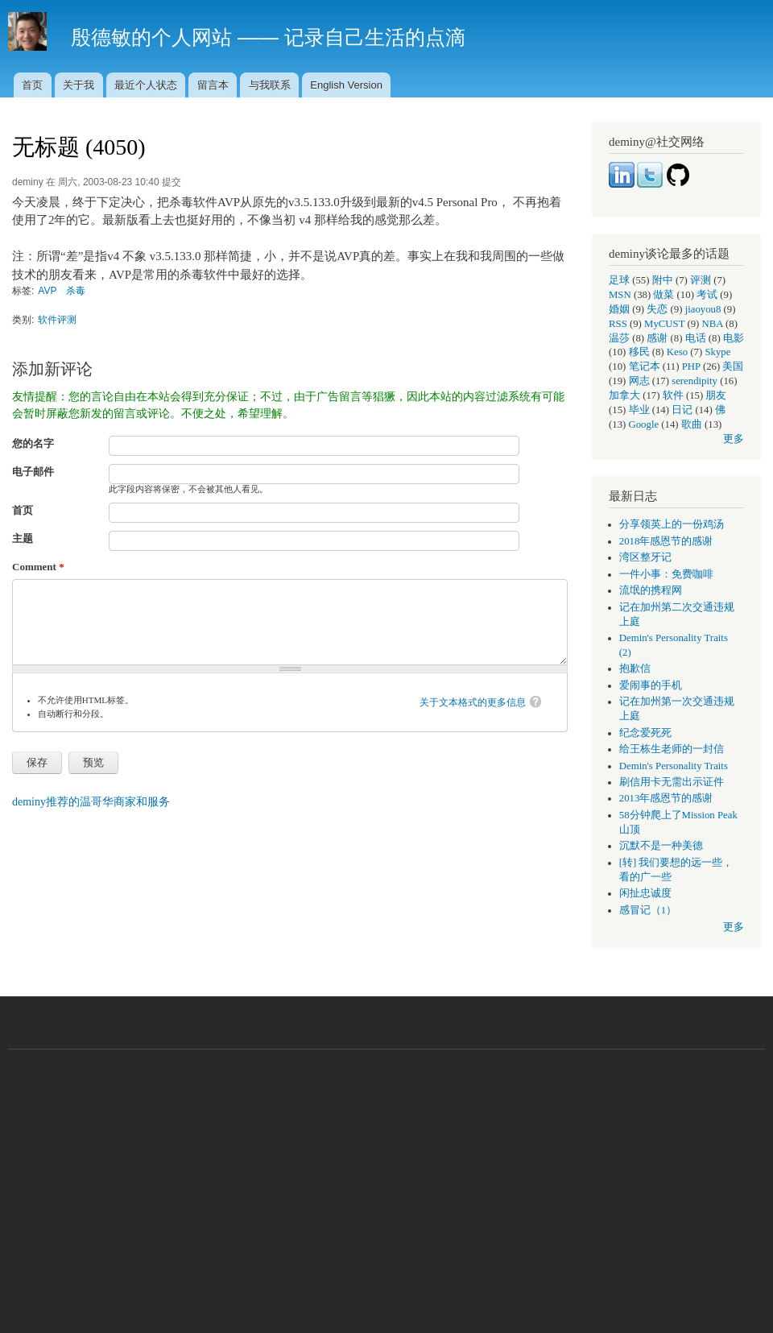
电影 (733, 338)
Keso (677, 352)
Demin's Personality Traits (673, 766)
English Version (346, 85)
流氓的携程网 (650, 590)
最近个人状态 (145, 85)
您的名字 (33, 443)
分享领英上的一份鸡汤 (671, 524)
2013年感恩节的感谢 (666, 798)
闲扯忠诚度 (645, 893)
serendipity (694, 381)
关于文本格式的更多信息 (473, 702)
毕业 (639, 410)
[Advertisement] (386, 1183)
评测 (700, 280)
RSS (618, 323)
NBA (712, 323)
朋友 (715, 395)
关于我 (78, 85)
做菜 (663, 294)
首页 (32, 85)
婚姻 (619, 309)
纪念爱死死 (645, 733)
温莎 (619, 338)
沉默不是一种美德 (661, 845)
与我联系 (270, 85)
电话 (695, 338)
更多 (733, 439)
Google (644, 424)
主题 (22, 538)
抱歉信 (635, 668)
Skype (717, 352)
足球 (619, 280)
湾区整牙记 (645, 557)
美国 (732, 366)
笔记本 (644, 366)
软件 (673, 395)
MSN (620, 294)
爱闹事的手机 (650, 685)
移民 (639, 352)
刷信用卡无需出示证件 (671, 782)
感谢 (657, 338)
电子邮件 (33, 472)
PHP (691, 366)
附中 (662, 280)
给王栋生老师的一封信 (671, 749)
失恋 (657, 309)
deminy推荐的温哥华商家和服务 (91, 802)
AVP (47, 290)
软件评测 (57, 319)
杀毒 (75, 290)
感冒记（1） (647, 910)
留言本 (213, 85)
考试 (707, 294)
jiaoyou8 (703, 309)
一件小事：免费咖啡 (666, 574)
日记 (682, 410)
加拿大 (624, 395)
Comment (38, 567)
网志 (639, 381)
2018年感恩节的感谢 (666, 541)
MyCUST (664, 323)
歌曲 (691, 424)
